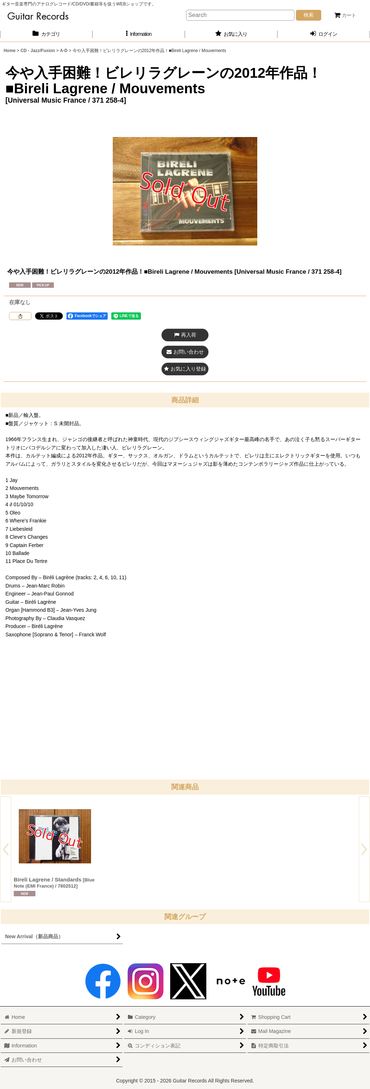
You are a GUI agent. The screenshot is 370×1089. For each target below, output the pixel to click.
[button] (138, 34)
